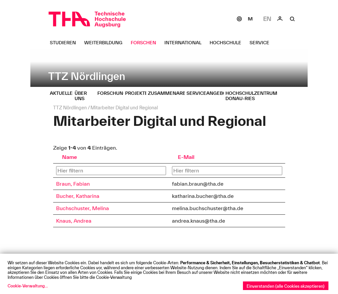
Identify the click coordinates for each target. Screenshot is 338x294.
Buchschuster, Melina (82, 208)
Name (69, 157)
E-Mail (186, 157)
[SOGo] (239, 19)
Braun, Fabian (73, 184)
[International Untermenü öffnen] (185, 42)
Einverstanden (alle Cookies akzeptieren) (285, 286)
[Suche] (292, 19)
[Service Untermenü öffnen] (262, 42)
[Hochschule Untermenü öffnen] (228, 42)
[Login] (280, 19)
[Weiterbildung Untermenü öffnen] (106, 42)
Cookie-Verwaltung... (28, 285)
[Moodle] (250, 19)
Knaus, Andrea (73, 221)
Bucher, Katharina (77, 196)
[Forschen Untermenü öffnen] (146, 42)
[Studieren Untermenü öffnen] (65, 42)
